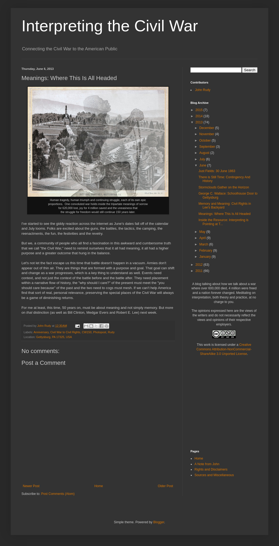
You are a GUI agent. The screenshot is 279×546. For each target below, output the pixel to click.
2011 (200, 271)
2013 (200, 122)
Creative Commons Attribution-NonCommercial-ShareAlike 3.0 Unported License (223, 349)
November (207, 134)
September (207, 147)
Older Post (165, 486)
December (207, 128)
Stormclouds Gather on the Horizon (224, 187)
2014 (200, 116)
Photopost (99, 332)
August (204, 153)
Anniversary (41, 332)
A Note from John (206, 464)
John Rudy (202, 90)
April (203, 238)
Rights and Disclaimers (210, 469)
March (204, 244)
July (202, 159)
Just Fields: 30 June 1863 (217, 171)
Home (98, 486)
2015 (200, 110)
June (203, 165)
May (202, 232)
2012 (200, 265)
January (205, 257)
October (205, 140)
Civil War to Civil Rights (65, 332)
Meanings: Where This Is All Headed (225, 214)
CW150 (86, 332)
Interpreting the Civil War (109, 26)
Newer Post (31, 486)
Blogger (158, 522)
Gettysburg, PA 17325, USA (54, 337)
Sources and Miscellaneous (214, 475)
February (206, 250)
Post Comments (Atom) (58, 494)
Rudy (111, 332)
